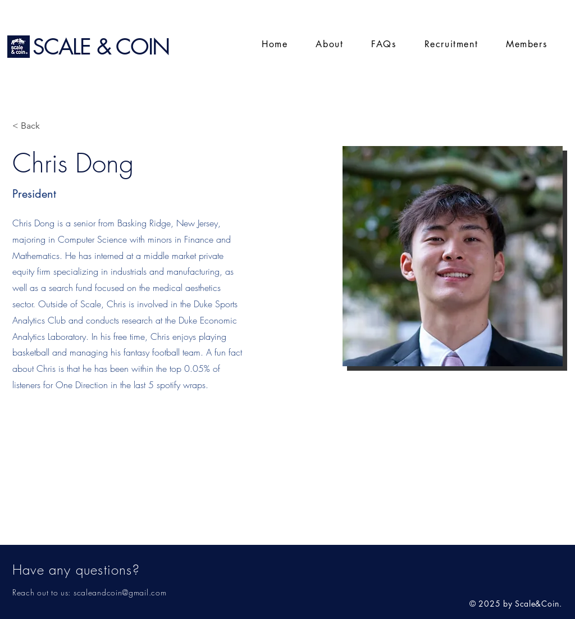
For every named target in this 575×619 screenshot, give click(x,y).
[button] (526, 44)
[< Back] (34, 126)
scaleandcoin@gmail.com (120, 592)
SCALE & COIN (101, 46)
